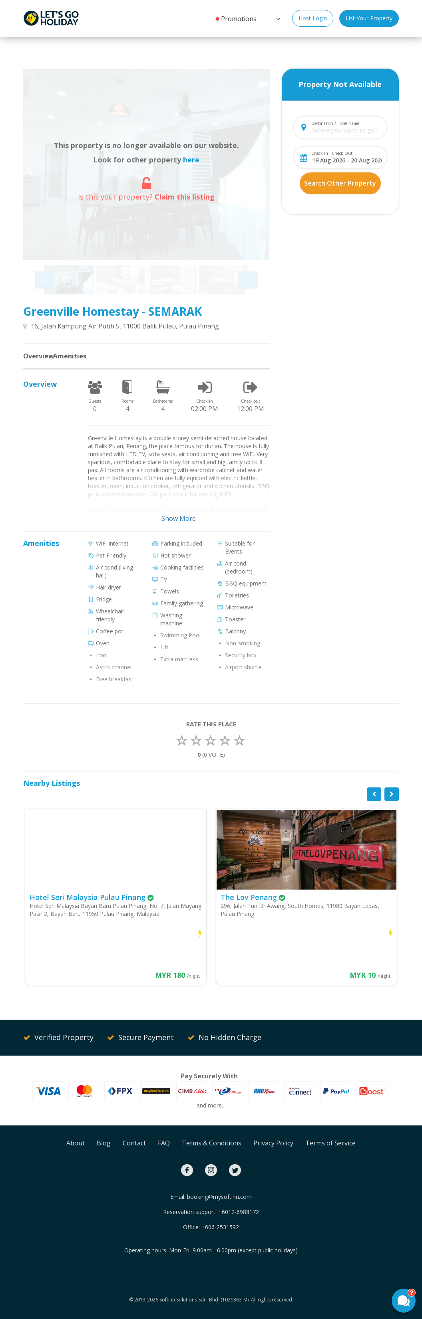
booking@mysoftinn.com (219, 1196)
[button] (277, 18)
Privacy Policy (273, 1143)
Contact (134, 1143)
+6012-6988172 (238, 1212)
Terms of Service (330, 1143)
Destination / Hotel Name (335, 123)
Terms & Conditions (211, 1143)
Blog (104, 1143)
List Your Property (369, 18)
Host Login (313, 18)
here (191, 159)
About (75, 1143)
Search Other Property (340, 183)
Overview (38, 356)
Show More (178, 518)
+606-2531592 (220, 1227)
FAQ (164, 1143)
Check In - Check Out (331, 153)
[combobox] (346, 130)
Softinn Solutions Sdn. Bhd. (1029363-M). (204, 1299)
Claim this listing (185, 197)
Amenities (69, 356)
